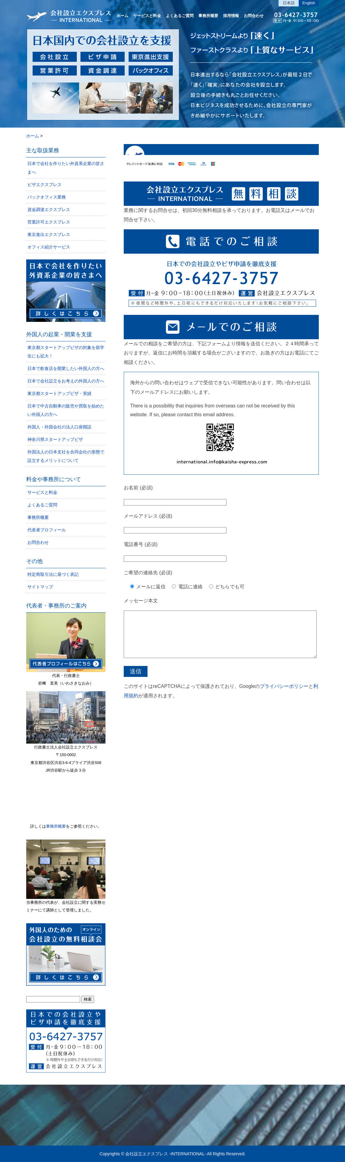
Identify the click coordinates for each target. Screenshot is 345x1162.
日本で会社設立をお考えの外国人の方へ (65, 381)
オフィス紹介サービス (48, 247)
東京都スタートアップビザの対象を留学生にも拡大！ (65, 351)
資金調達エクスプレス (48, 209)
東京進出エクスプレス (48, 234)
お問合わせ (254, 15)
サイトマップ (40, 586)
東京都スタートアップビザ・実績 (59, 393)
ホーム (122, 15)
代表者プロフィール (46, 529)
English (308, 3)
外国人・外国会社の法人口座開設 (59, 426)
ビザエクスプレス (44, 184)
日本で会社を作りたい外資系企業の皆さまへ (65, 167)
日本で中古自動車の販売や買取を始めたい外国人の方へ (65, 410)
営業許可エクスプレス (48, 222)
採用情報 (231, 15)
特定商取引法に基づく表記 (53, 574)
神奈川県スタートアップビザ (55, 439)
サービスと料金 (147, 15)
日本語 (289, 3)
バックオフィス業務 (46, 197)
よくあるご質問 (180, 15)
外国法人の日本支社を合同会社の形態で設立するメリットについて (65, 456)
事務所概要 (208, 15)
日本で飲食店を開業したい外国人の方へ (65, 368)
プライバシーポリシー (284, 695)
